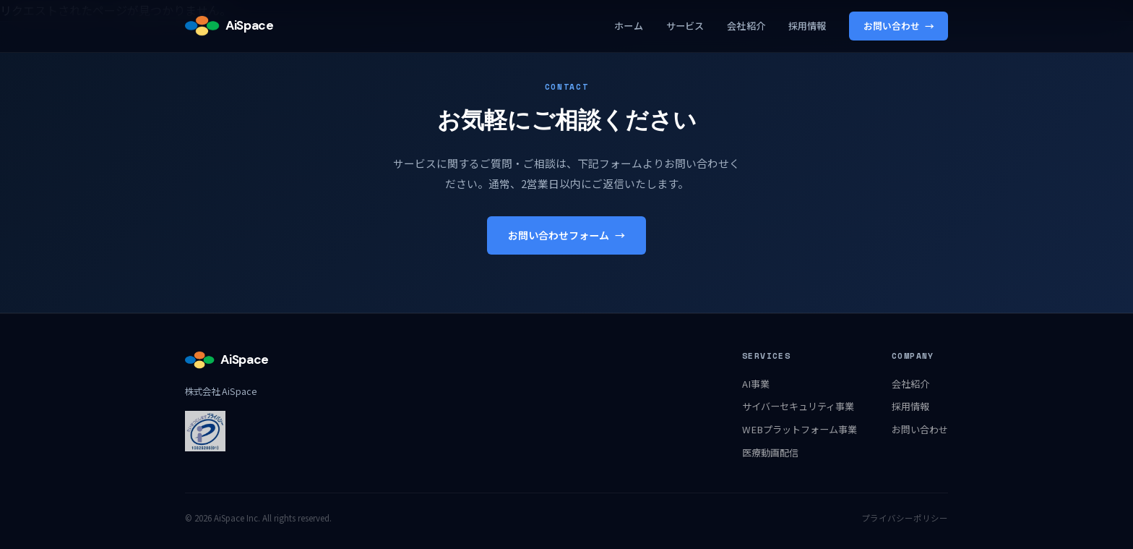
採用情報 (807, 26)
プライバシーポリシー (904, 518)
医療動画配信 (770, 452)
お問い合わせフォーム (566, 235)
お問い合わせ (898, 25)
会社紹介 (746, 26)
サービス (685, 26)
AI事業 (756, 384)
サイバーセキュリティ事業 (798, 406)
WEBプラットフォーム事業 (799, 429)
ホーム (628, 26)
